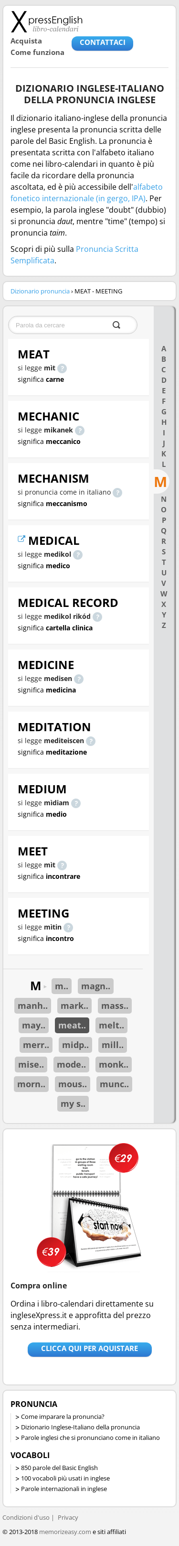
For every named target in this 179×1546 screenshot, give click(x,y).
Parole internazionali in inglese (64, 1488)
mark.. (74, 1005)
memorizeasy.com (65, 1531)
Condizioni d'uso (26, 1517)
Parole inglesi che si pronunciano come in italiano (90, 1437)
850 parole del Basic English (59, 1467)
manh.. (33, 1005)
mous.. (72, 1084)
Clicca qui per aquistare (89, 1348)
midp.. (75, 1044)
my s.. (73, 1103)
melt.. (111, 1025)
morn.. (31, 1084)
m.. (61, 986)
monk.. (113, 1064)
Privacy (68, 1517)
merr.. (36, 1044)
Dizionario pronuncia (40, 291)
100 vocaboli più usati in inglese (65, 1478)
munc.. (114, 1084)
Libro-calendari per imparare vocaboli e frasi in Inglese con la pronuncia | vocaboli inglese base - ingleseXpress (47, 21)
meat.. (72, 1025)
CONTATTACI (103, 42)
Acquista (26, 40)
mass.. (114, 1005)
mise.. (31, 1064)
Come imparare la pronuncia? (63, 1416)
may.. (33, 1025)
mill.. (113, 1044)
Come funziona (37, 52)
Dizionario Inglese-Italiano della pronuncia (80, 1427)
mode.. (71, 1064)
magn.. (95, 986)
